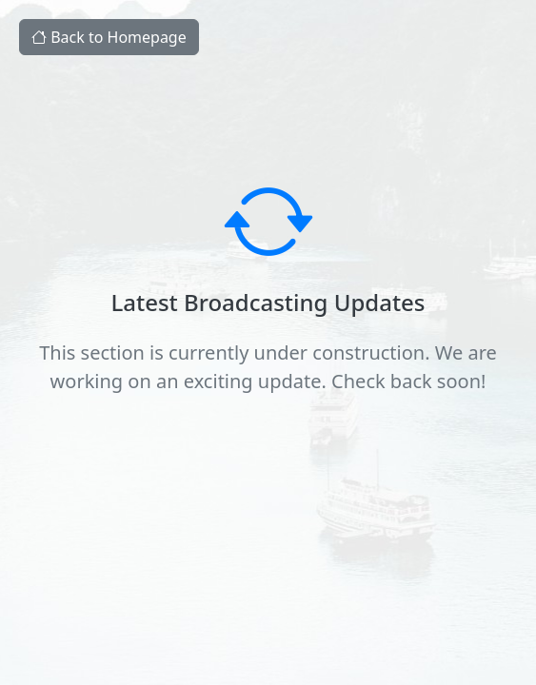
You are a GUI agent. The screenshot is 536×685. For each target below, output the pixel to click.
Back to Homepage (109, 37)
